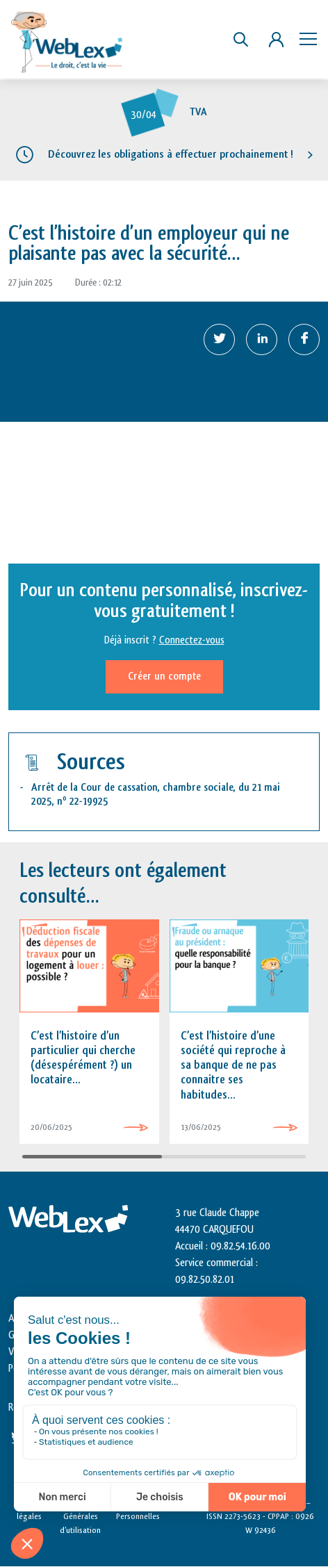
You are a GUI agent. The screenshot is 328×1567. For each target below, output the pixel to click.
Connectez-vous (191, 640)
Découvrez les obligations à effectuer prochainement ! (170, 154)
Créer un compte (164, 676)
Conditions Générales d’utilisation (80, 1516)
